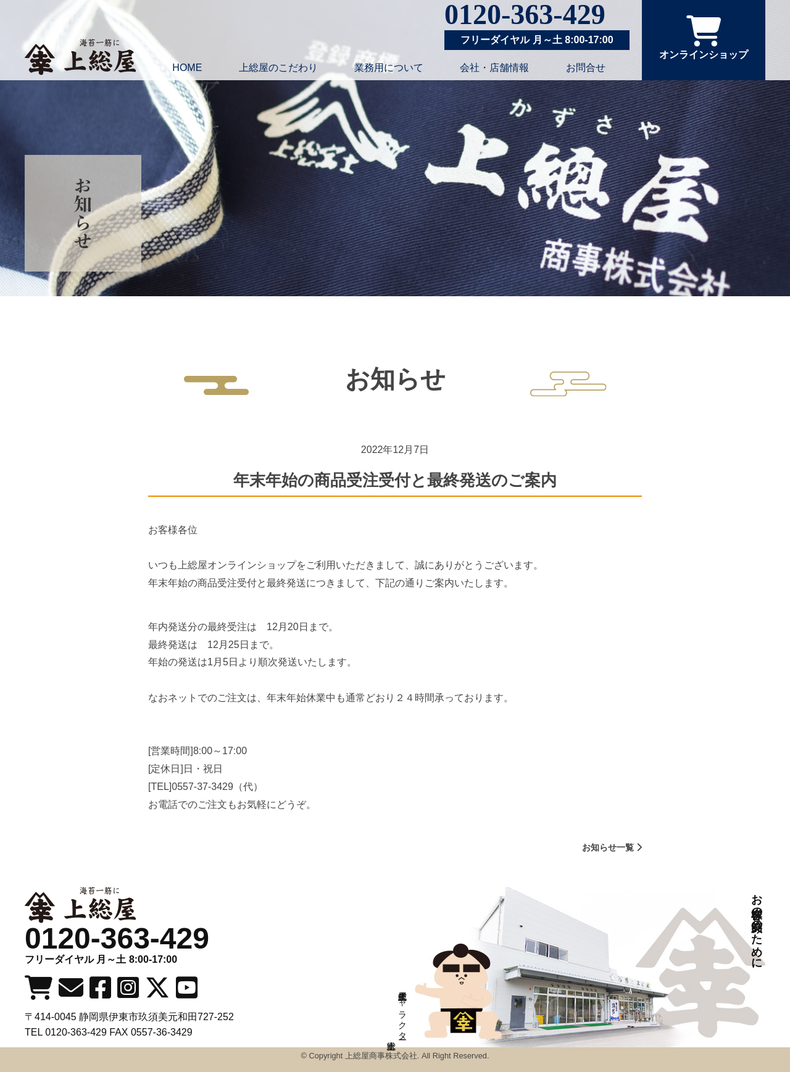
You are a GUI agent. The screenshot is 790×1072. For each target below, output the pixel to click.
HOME (187, 67)
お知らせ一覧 (612, 847)
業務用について (388, 67)
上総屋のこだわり (278, 67)
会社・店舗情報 (494, 67)
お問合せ (585, 67)
